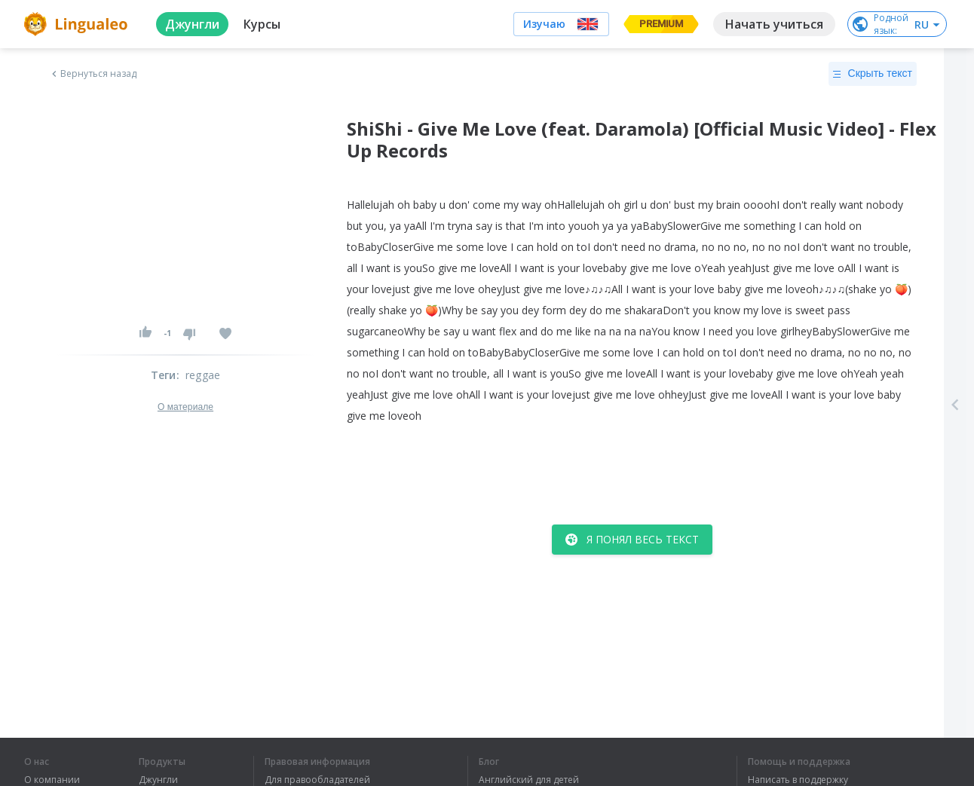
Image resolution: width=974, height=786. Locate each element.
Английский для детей (529, 780)
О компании (52, 780)
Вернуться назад (92, 73)
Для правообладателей (317, 780)
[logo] (78, 24)
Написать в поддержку (798, 780)
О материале (185, 407)
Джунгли (158, 780)
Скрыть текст (872, 74)
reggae (202, 375)
